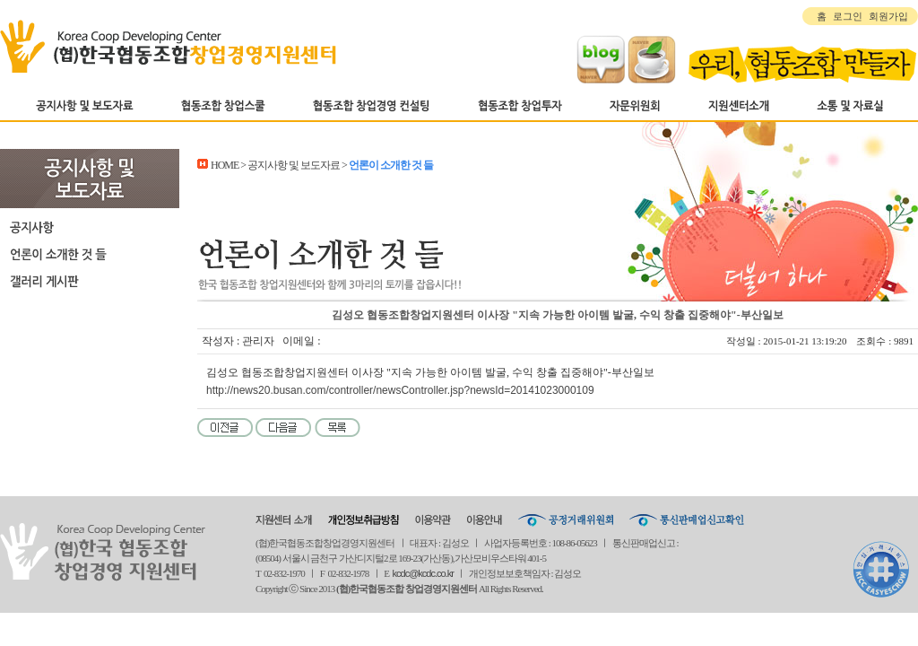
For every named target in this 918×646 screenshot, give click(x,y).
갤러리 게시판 (89, 280)
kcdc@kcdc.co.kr (423, 573)
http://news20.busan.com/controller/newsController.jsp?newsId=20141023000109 (400, 390)
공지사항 (89, 227)
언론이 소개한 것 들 (89, 253)
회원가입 (888, 16)
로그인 (847, 16)
